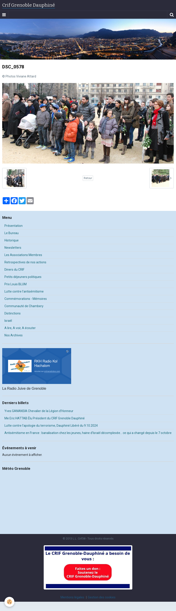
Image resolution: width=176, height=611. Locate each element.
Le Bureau (11, 233)
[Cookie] (9, 602)
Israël (8, 320)
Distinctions (12, 313)
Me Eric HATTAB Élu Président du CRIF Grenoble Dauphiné (44, 418)
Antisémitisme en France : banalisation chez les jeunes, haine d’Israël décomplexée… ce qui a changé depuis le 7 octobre (88, 433)
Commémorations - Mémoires (25, 299)
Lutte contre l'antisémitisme (24, 291)
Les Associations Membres (23, 255)
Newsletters (12, 247)
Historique (11, 240)
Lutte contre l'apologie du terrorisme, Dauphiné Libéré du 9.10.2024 (51, 425)
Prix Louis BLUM (15, 284)
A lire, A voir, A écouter (20, 328)
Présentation (13, 225)
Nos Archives (13, 335)
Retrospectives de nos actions (25, 262)
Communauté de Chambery (23, 306)
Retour (88, 178)
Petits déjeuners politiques (22, 277)
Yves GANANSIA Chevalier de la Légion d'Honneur (38, 411)
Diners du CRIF (14, 269)
